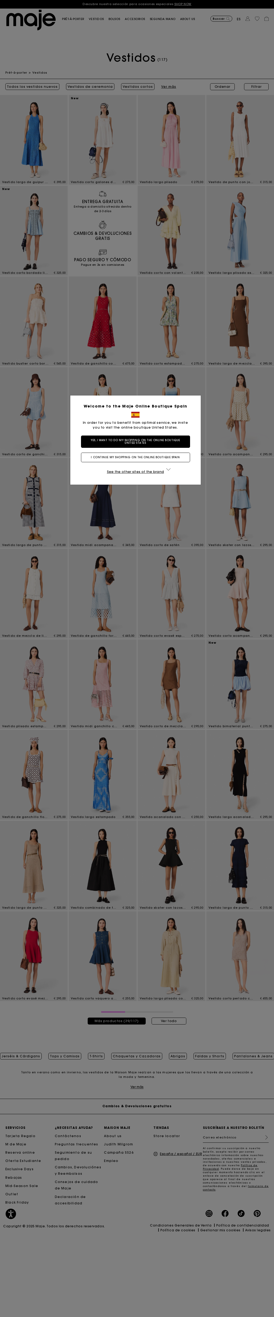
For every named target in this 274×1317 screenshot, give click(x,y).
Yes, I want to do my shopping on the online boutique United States (137, 441)
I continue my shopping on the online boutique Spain (136, 457)
